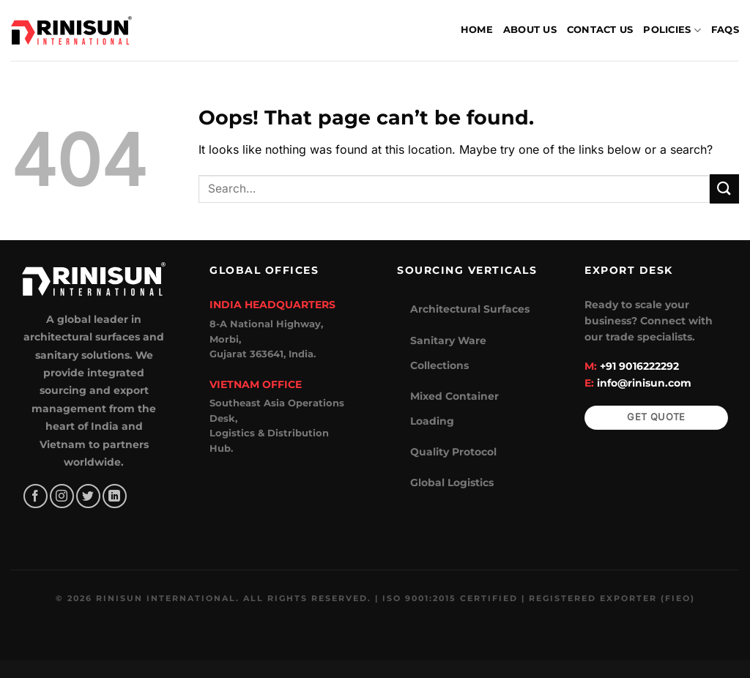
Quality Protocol (453, 452)
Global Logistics (452, 482)
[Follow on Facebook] (35, 496)
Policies (672, 30)
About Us (530, 29)
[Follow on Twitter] (88, 496)
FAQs (725, 29)
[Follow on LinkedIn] (115, 496)
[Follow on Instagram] (62, 496)
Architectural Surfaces (470, 309)
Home (477, 29)
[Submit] (724, 188)
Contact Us (600, 29)
